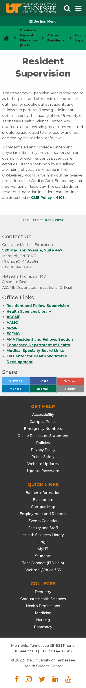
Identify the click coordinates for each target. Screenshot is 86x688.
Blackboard (43, 500)
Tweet (19, 382)
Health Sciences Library (29, 311)
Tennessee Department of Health (38, 345)
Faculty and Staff (43, 528)
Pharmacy (43, 627)
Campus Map (43, 507)
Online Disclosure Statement (43, 436)
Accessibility (43, 415)
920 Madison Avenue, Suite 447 (32, 250)
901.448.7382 (61, 651)
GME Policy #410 (46, 198)
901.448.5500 (25, 651)
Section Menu (42, 21)
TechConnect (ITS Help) (43, 563)
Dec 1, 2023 (54, 220)
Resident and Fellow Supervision (38, 306)
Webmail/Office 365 (43, 570)
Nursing (43, 620)
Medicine (43, 613)
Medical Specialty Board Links (35, 351)
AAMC (12, 323)
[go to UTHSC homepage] (4, 38)
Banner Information (43, 493)
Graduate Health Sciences (43, 599)
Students (43, 556)
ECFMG (13, 334)
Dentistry (43, 592)
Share (47, 382)
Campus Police (43, 422)
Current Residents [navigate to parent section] (56, 37)
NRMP (12, 328)
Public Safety (43, 457)
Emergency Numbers (43, 429)
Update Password (43, 471)
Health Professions (43, 606)
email (43, 388)
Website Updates (43, 464)
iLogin (43, 542)
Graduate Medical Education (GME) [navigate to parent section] (28, 37)
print (70, 388)
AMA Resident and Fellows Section (40, 339)
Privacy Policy (43, 450)
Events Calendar (43, 521)
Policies (43, 443)
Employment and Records (43, 514)
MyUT (43, 549)
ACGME (13, 317)
